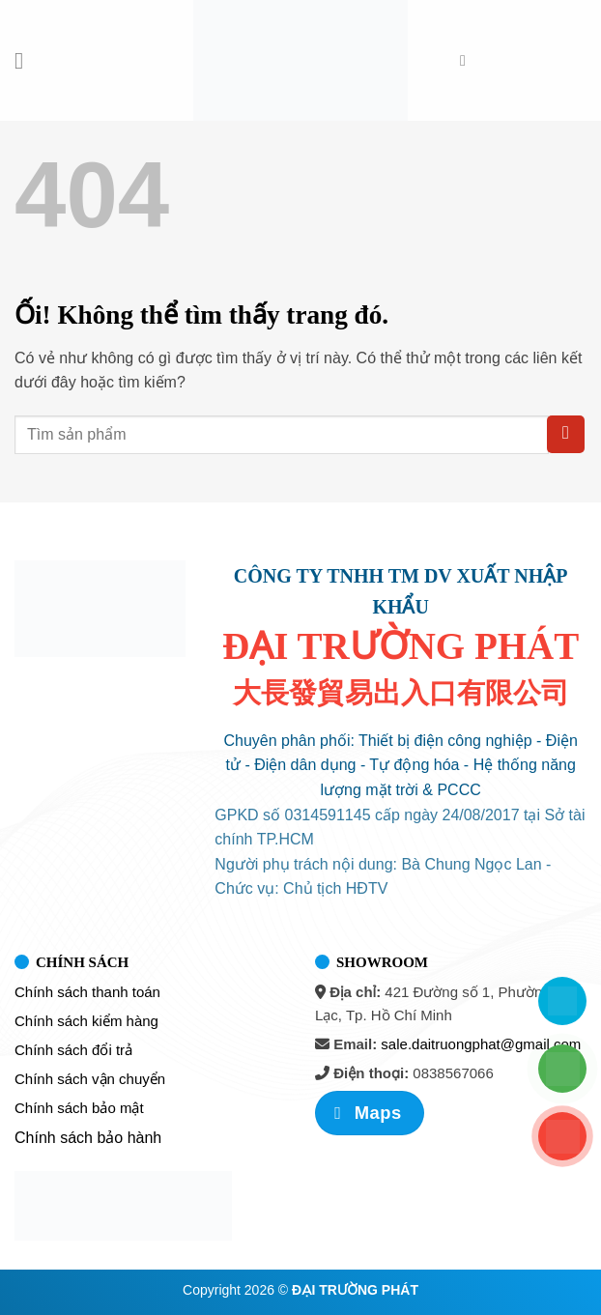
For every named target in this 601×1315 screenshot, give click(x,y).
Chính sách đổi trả (73, 1050)
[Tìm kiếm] (467, 60)
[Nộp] (566, 434)
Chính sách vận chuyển (89, 1079)
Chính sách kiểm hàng (86, 1021)
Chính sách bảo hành (87, 1137)
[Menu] (26, 60)
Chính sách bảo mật (79, 1108)
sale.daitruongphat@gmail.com (481, 1044)
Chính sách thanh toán (87, 992)
